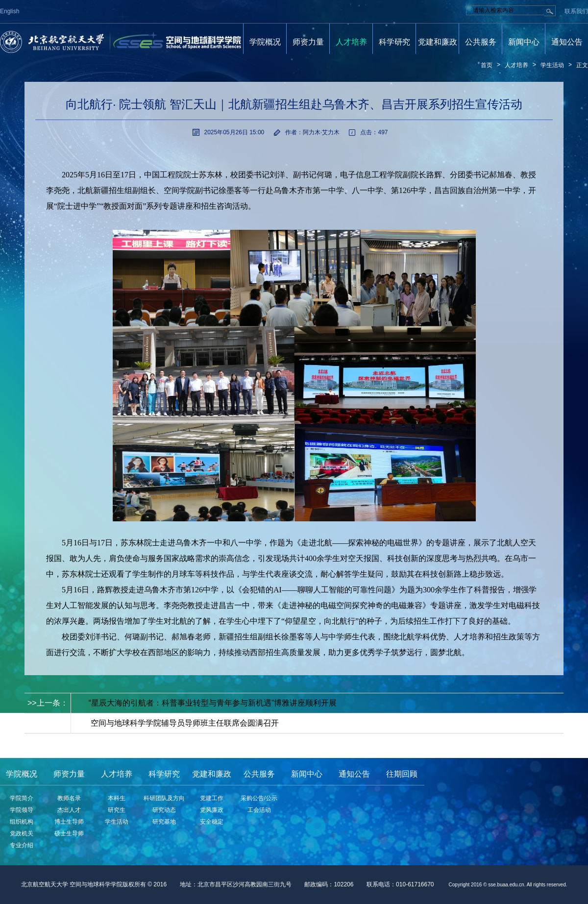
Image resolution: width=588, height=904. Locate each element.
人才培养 (351, 42)
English (9, 11)
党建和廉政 (437, 42)
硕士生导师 (69, 833)
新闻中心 (523, 42)
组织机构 (21, 821)
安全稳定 (211, 821)
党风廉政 (211, 809)
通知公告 (567, 42)
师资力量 (308, 42)
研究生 (116, 809)
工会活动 (259, 809)
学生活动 (552, 65)
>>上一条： (182, 703)
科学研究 (394, 42)
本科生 (116, 798)
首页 (486, 65)
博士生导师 (69, 821)
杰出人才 (69, 809)
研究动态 (164, 809)
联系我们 (576, 11)
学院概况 (265, 42)
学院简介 (21, 798)
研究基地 (164, 821)
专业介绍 (21, 845)
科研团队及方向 (164, 798)
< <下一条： (153, 723)
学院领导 (21, 809)
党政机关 (21, 833)
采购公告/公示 (259, 798)
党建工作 (211, 798)
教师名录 (69, 798)
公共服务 (480, 42)
